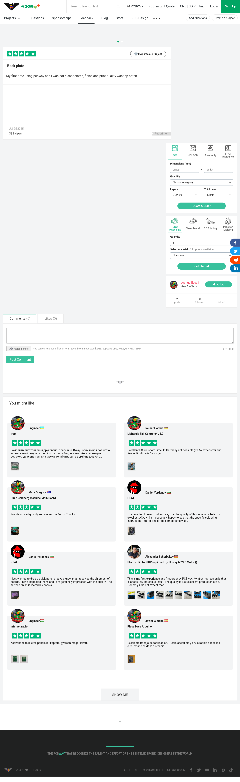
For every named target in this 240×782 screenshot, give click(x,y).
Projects (12, 18)
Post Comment (20, 359)
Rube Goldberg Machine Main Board (33, 498)
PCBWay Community (23, 6)
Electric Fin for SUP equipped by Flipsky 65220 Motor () (162, 562)
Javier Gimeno (154, 620)
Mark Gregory (37, 492)
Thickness (210, 189)
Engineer (34, 428)
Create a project (225, 18)
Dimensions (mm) (180, 163)
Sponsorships (62, 18)
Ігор (13, 433)
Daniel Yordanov (39, 556)
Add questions (198, 18)
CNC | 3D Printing (192, 6)
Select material (192, 249)
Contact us (151, 770)
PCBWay (135, 6)
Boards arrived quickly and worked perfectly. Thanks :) (44, 514)
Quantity (175, 176)
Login (214, 6)
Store (119, 18)
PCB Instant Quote (161, 6)
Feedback (86, 18)
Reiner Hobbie (154, 428)
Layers (174, 189)
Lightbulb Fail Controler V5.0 (145, 433)
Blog (104, 18)
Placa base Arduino (139, 626)
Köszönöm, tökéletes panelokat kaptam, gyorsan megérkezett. (49, 642)
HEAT (130, 498)
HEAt (14, 562)
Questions (36, 18)
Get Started (201, 266)
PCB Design (139, 18)
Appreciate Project (146, 54)
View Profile (188, 286)
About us (130, 770)
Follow (220, 284)
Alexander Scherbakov (159, 556)
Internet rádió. (19, 626)
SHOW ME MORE (120, 697)
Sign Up (230, 6)
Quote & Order (201, 206)
